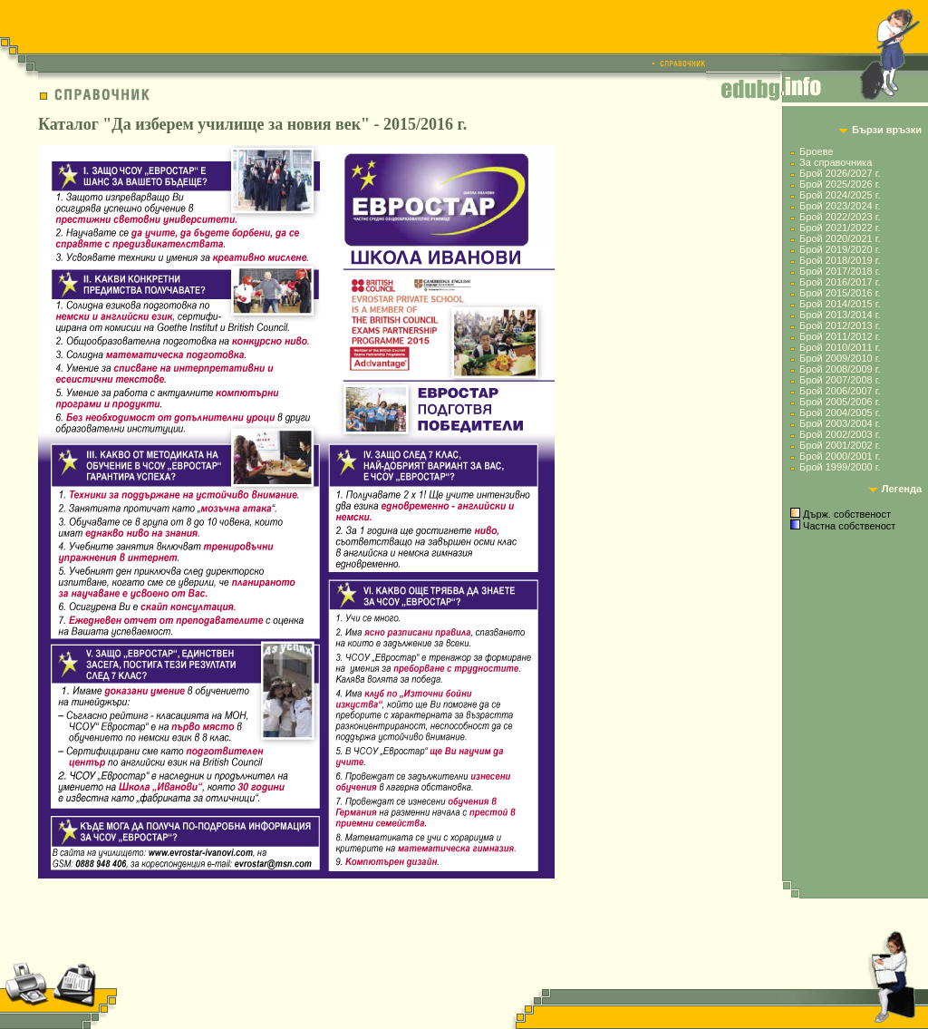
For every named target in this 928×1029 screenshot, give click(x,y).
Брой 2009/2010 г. (839, 358)
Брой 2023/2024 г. (839, 205)
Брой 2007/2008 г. (839, 379)
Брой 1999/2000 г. (839, 466)
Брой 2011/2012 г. (839, 336)
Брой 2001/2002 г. (839, 445)
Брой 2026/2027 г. (839, 173)
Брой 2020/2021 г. (839, 238)
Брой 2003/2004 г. (839, 423)
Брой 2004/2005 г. (839, 412)
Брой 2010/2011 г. (839, 347)
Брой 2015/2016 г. (839, 292)
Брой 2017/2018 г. (839, 271)
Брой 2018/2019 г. (839, 260)
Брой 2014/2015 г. (839, 303)
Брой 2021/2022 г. (839, 227)
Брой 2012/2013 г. (839, 325)
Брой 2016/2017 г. (839, 282)
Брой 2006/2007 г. (839, 390)
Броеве (816, 151)
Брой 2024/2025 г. (839, 194)
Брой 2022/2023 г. (839, 216)
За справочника (835, 162)
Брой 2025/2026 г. (839, 184)
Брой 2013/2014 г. (839, 314)
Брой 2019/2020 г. (839, 249)
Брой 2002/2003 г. (839, 434)
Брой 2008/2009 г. (839, 369)
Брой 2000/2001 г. (839, 456)
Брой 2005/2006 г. (839, 401)
